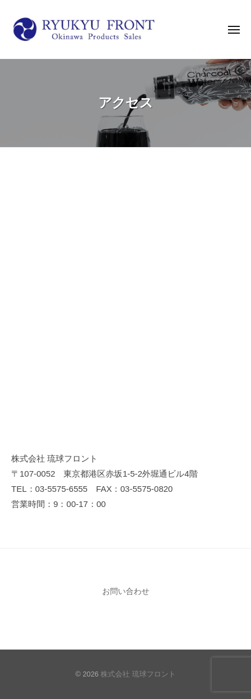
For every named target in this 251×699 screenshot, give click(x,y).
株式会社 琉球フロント (138, 674)
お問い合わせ (125, 591)
